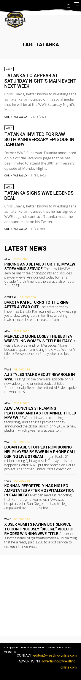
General (10, 297)
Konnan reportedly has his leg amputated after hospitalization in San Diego (39, 490)
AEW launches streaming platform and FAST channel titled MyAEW (40, 413)
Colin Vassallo (15, 116)
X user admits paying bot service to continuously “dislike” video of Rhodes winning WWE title (39, 529)
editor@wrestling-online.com (55, 655)
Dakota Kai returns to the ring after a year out (36, 304)
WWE (9, 69)
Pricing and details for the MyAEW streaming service (39, 266)
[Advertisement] (40, 595)
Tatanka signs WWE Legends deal (39, 195)
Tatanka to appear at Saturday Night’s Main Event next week (40, 81)
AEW (7, 259)
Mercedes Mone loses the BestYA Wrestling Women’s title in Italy (38, 338)
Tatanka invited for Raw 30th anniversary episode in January (39, 139)
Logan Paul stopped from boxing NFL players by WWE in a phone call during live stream (40, 452)
